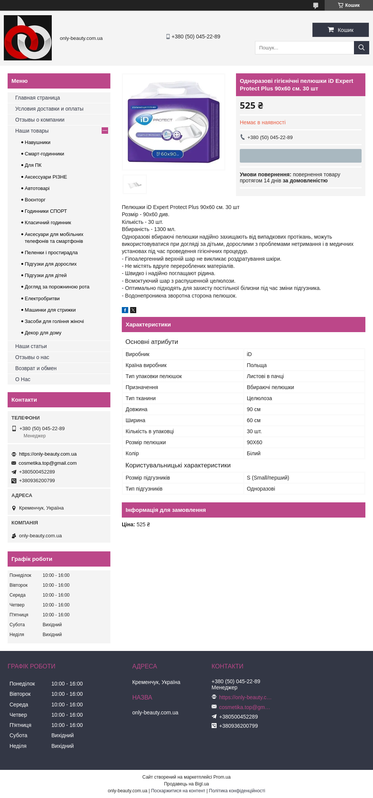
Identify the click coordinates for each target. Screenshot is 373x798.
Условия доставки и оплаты (49, 109)
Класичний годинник (48, 222)
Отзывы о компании (39, 120)
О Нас (22, 379)
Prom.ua (222, 777)
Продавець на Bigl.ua (186, 784)
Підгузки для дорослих (51, 264)
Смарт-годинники (44, 154)
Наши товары (32, 131)
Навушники (38, 142)
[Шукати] (361, 47)
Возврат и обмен (36, 368)
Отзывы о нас (32, 357)
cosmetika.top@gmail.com (48, 463)
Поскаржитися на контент (178, 790)
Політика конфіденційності (237, 790)
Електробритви (42, 298)
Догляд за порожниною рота (57, 287)
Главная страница (37, 98)
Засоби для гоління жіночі (54, 321)
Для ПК (33, 165)
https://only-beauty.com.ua (48, 454)
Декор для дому (43, 333)
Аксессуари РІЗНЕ (46, 177)
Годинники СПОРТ (46, 211)
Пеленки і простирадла (51, 252)
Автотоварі (37, 188)
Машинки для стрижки (50, 310)
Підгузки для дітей (46, 275)
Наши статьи (31, 346)
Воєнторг (35, 200)
